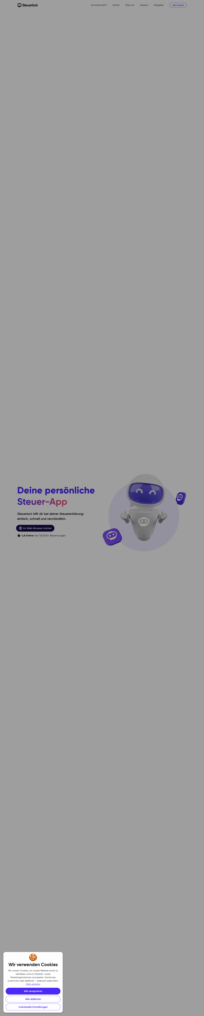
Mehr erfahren (33, 984)
